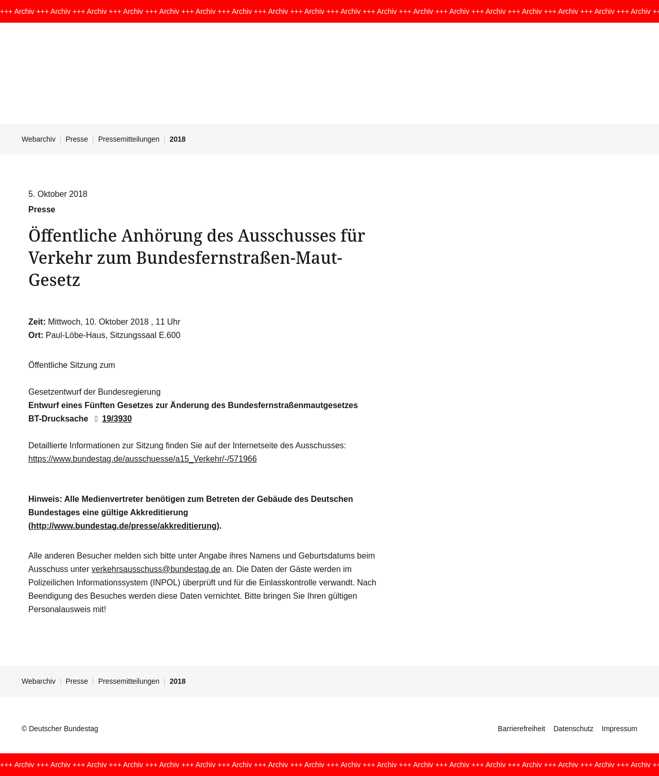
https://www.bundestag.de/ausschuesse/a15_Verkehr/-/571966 (142, 458)
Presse (77, 139)
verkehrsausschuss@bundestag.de (156, 569)
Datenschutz (573, 728)
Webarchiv (39, 139)
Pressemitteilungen (129, 139)
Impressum (619, 728)
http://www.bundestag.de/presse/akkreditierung (123, 525)
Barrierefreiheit (521, 728)
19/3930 (111, 418)
